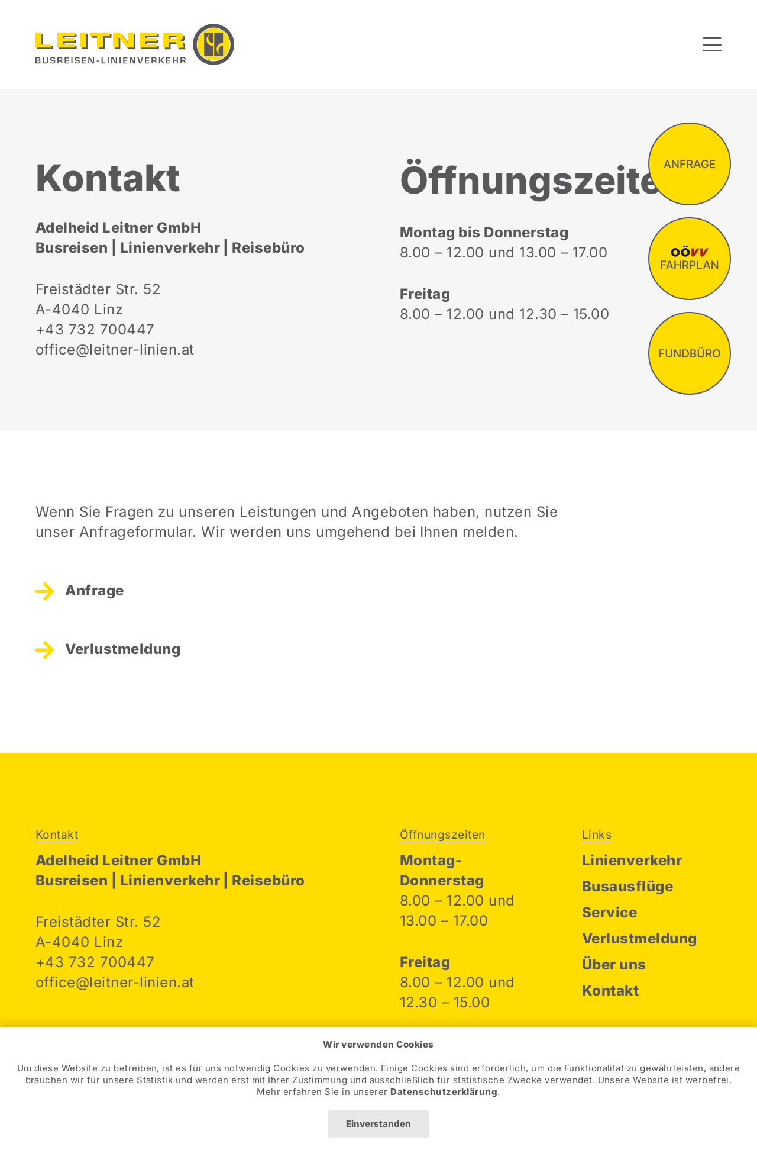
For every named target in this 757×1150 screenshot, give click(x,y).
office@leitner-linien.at (115, 349)
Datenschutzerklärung (443, 1091)
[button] (712, 44)
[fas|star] (689, 164)
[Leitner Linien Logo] (134, 44)
